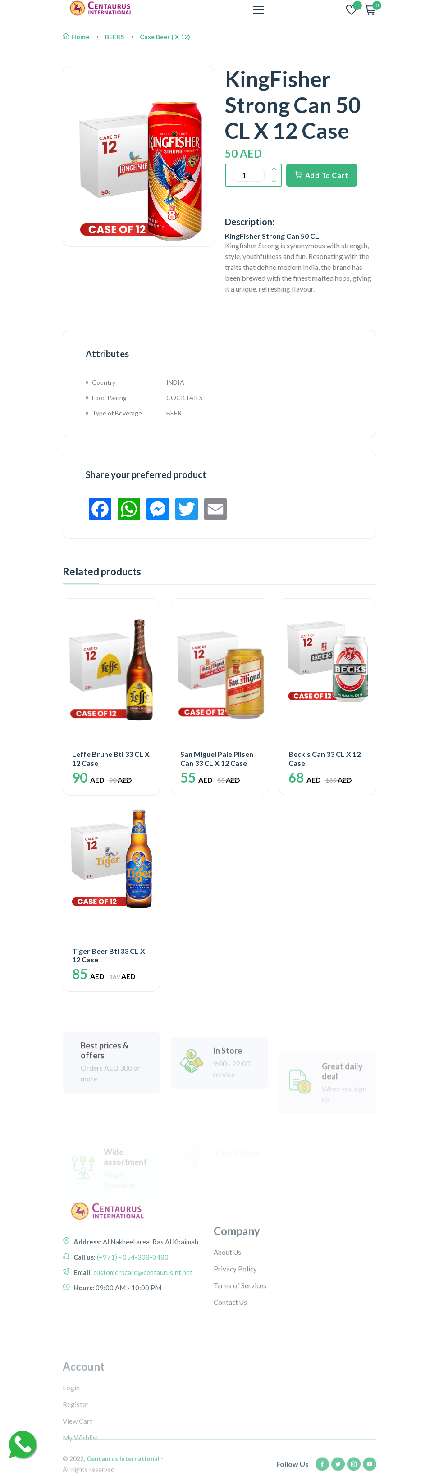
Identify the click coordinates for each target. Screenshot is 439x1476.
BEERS (114, 37)
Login (71, 1434)
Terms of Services (240, 1323)
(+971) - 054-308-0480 (132, 1285)
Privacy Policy (235, 1307)
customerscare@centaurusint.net (142, 1300)
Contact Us (230, 1340)
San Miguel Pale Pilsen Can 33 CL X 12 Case (216, 758)
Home (76, 37)
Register (76, 1451)
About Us (227, 1290)
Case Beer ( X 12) (165, 37)
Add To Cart (321, 175)
